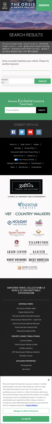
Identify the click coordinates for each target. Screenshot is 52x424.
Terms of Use (18, 156)
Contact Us (31, 156)
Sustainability (36, 167)
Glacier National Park (26, 312)
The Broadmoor (26, 365)
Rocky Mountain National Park (26, 327)
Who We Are (23, 167)
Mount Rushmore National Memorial (26, 324)
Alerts (12, 167)
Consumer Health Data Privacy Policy (24, 152)
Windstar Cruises (26, 356)
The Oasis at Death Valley (26, 308)
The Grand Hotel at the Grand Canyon (26, 316)
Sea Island (26, 369)
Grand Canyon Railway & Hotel (26, 344)
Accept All (25, 419)
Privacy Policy (30, 148)
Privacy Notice (32, 405)
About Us (13, 144)
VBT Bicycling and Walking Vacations (26, 352)
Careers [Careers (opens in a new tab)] (36, 144)
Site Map (17, 148)
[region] (26, 400)
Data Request (36, 163)
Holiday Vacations (26, 348)
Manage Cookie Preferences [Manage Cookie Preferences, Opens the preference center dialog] (26, 411)
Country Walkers (26, 341)
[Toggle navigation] (5, 5)
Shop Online (25, 144)
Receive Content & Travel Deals (26, 102)
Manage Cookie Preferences (17, 163)
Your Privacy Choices (24, 160)
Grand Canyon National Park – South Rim (26, 320)
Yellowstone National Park (26, 331)
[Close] (49, 380)
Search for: (4, 81)
